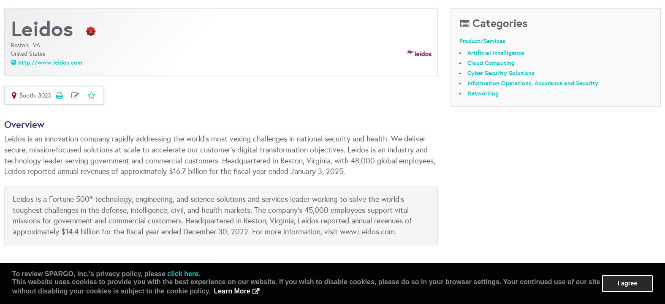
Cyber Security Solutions (501, 73)
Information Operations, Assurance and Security (532, 83)
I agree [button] (627, 283)
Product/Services (482, 41)
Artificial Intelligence (495, 53)
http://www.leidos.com (50, 62)
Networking (483, 93)
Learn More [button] (232, 291)
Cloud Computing (491, 63)
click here (182, 273)
